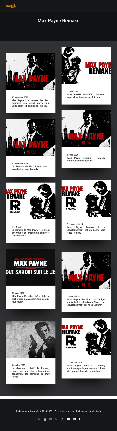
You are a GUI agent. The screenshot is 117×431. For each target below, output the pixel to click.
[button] (109, 6)
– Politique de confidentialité (87, 411)
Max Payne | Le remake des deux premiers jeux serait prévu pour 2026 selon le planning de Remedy (31, 103)
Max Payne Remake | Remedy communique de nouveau (86, 159)
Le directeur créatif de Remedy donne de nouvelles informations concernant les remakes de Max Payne (31, 372)
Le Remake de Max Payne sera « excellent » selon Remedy (31, 168)
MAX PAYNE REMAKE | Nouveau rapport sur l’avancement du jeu (86, 96)
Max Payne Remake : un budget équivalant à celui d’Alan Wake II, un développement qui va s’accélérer (86, 302)
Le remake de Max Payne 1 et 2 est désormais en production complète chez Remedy (31, 233)
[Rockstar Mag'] (11, 6)
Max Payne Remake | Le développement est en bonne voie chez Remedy (86, 230)
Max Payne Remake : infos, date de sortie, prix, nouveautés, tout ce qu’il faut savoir (31, 299)
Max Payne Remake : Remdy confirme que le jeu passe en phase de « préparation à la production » (86, 368)
